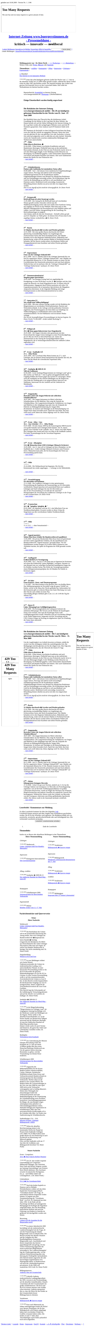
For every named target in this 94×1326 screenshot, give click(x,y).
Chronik (34, 51)
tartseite (50, 65)
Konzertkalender (58, 51)
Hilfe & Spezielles (45, 49)
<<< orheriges (55, 63)
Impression (57, 68)
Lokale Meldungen (8, 49)
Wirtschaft (49, 51)
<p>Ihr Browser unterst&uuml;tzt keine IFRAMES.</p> (38, 18)
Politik (39, 51)
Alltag (50, 68)
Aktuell (17, 51)
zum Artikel (29, 159)
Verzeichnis (34, 49)
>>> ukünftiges (68, 63)
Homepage (45, 94)
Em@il (36, 1324)
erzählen (34, 68)
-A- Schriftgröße (53, 1324)
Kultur (43, 51)
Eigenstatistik (24, 70)
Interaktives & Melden (22, 49)
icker (35, 65)
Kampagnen (43, 68)
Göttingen (66, 68)
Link (56, 811)
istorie (41, 65)
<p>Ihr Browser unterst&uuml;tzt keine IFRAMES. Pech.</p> (10, 659)
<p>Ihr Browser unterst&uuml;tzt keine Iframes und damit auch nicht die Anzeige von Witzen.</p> (10, 694)
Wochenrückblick (26, 51)
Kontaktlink (39, 92)
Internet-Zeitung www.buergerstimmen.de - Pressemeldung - (38, 38)
